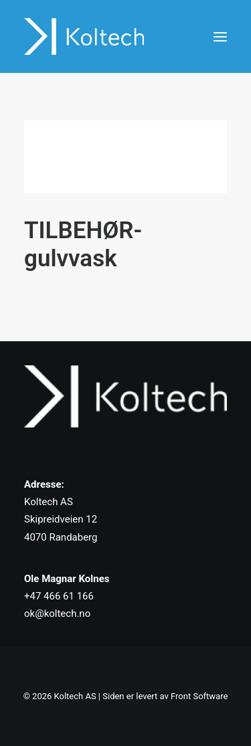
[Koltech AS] (84, 36)
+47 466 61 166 (59, 596)
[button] (220, 36)
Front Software (199, 696)
